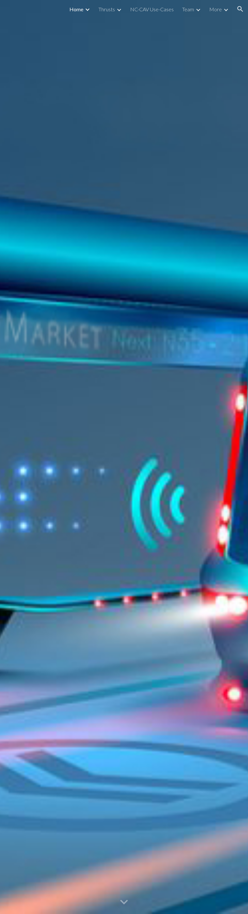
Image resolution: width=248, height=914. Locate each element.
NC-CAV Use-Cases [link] (152, 9)
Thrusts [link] (106, 9)
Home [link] (76, 9)
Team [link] (188, 9)
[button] (240, 9)
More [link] (215, 9)
